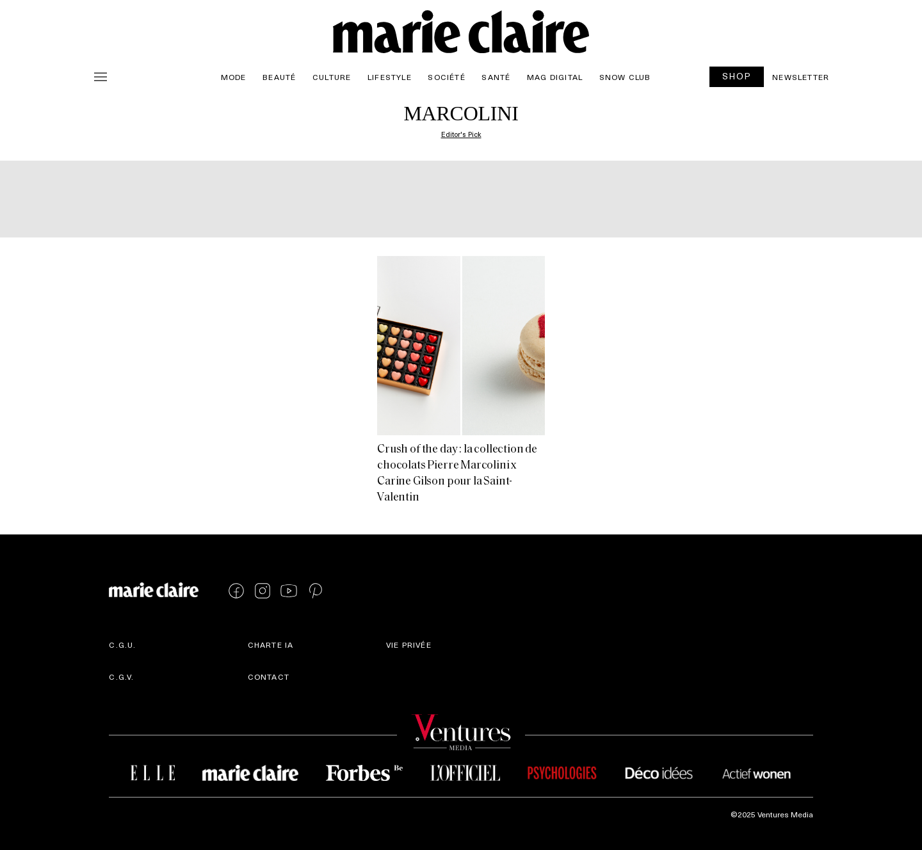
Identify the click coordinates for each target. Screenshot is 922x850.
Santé (495, 77)
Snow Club (625, 77)
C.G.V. (121, 676)
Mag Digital (555, 77)
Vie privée (409, 644)
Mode (234, 77)
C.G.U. (122, 644)
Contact (268, 676)
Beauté (279, 77)
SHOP (737, 76)
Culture (331, 77)
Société (446, 77)
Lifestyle (390, 77)
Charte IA (271, 644)
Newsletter (800, 77)
